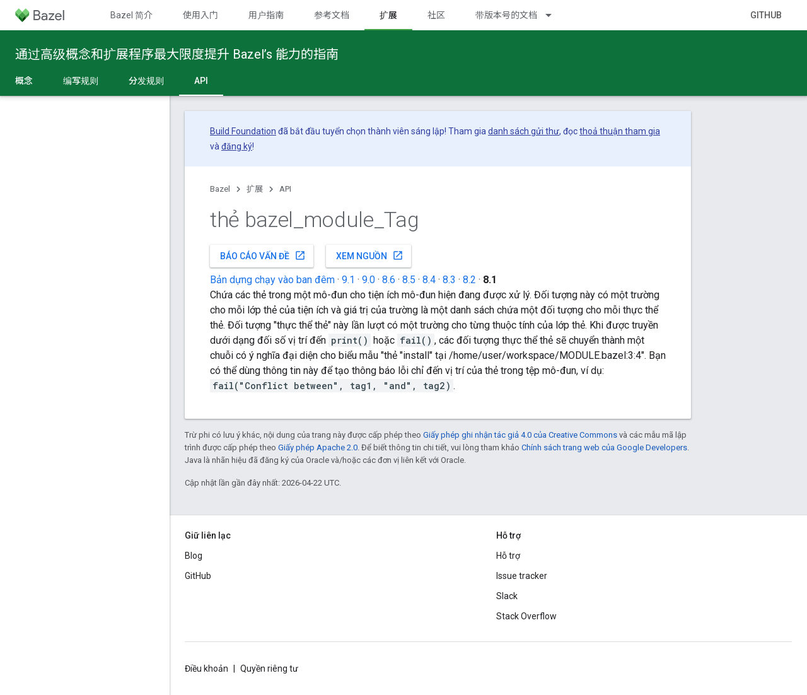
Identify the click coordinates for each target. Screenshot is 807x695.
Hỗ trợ (508, 556)
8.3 (449, 280)
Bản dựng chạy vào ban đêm (272, 280)
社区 (436, 15)
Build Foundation (243, 131)
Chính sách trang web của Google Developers (604, 447)
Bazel (220, 189)
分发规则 (146, 81)
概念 (24, 81)
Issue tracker (521, 576)
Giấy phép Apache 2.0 (317, 447)
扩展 (255, 189)
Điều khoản (206, 668)
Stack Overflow (526, 616)
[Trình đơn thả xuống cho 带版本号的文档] (554, 15)
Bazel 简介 (131, 15)
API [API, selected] (201, 81)
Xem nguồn (370, 255)
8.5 (408, 280)
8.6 (388, 280)
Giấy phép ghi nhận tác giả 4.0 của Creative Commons (520, 435)
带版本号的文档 (506, 15)
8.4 (429, 280)
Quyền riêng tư (269, 668)
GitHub (766, 15)
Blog (193, 556)
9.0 (368, 280)
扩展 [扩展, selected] (388, 15)
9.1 (348, 280)
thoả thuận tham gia (619, 131)
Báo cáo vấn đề (263, 255)
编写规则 (80, 81)
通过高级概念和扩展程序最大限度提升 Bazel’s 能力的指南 (177, 54)
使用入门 (200, 15)
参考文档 (331, 15)
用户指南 (266, 15)
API (285, 189)
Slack (507, 596)
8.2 (469, 280)
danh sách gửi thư (523, 131)
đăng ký (236, 146)
